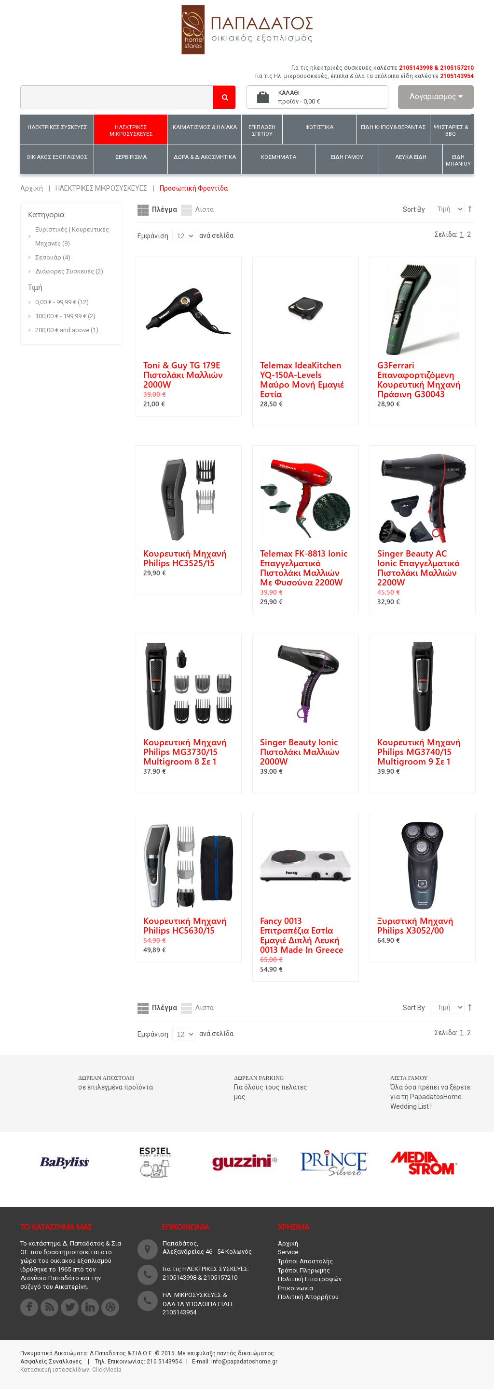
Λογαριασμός (436, 96)
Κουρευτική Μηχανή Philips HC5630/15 (185, 925)
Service (288, 1252)
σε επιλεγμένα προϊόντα (115, 1087)
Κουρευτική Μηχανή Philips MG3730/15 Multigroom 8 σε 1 (185, 751)
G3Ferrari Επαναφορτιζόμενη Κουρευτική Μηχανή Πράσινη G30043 (419, 379)
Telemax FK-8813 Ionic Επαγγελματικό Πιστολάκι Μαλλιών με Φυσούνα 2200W (303, 567)
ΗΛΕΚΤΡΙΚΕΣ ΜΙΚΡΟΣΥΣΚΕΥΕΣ (101, 188)
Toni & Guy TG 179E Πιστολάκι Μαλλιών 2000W (183, 374)
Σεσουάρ (48, 257)
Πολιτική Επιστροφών (310, 1279)
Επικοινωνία (295, 1288)
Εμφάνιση (152, 236)
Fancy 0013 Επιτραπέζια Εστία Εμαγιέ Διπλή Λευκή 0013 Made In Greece (301, 935)
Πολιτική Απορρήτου (308, 1296)
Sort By (414, 209)
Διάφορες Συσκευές (65, 271)
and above (62, 330)
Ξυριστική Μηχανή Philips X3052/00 (415, 925)
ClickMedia (107, 1369)
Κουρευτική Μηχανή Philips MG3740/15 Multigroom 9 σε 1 (419, 751)
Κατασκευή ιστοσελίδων (54, 1369)
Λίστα (204, 209)
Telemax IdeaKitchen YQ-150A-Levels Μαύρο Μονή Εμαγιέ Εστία (302, 379)
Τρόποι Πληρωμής (304, 1270)
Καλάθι (289, 93)
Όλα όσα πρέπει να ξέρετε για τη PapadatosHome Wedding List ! (430, 1096)
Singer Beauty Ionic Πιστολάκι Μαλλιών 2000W (300, 751)
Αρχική (31, 188)
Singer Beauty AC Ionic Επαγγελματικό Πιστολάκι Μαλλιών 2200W (418, 567)
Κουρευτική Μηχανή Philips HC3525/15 (185, 558)
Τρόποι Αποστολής (305, 1261)
